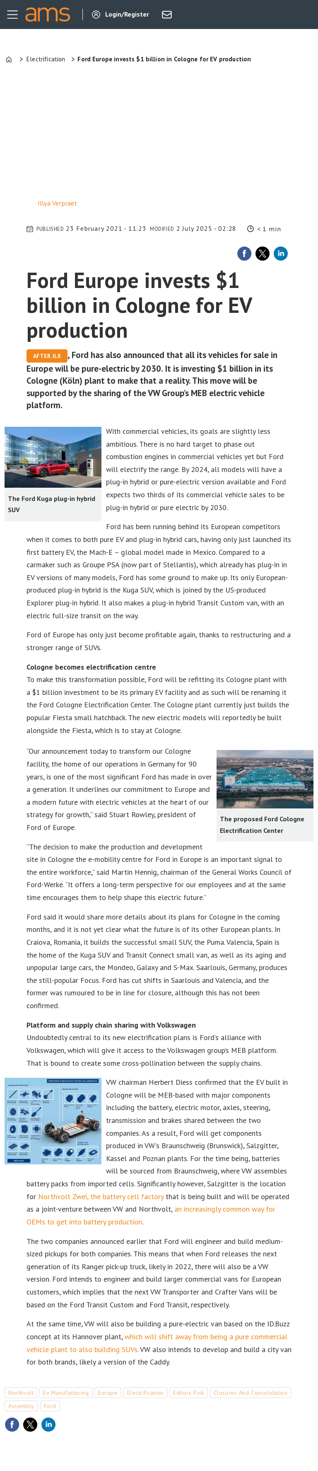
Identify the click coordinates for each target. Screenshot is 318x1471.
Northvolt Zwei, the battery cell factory (101, 1196)
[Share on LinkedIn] (280, 253)
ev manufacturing (66, 1392)
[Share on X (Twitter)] (262, 253)
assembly (21, 1406)
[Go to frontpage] (47, 14)
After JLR (47, 356)
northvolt (21, 1392)
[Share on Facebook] (244, 253)
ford (50, 1406)
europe (107, 1392)
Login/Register (127, 14)
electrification (145, 1392)
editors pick (188, 1392)
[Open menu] (12, 14)
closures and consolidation (251, 1392)
